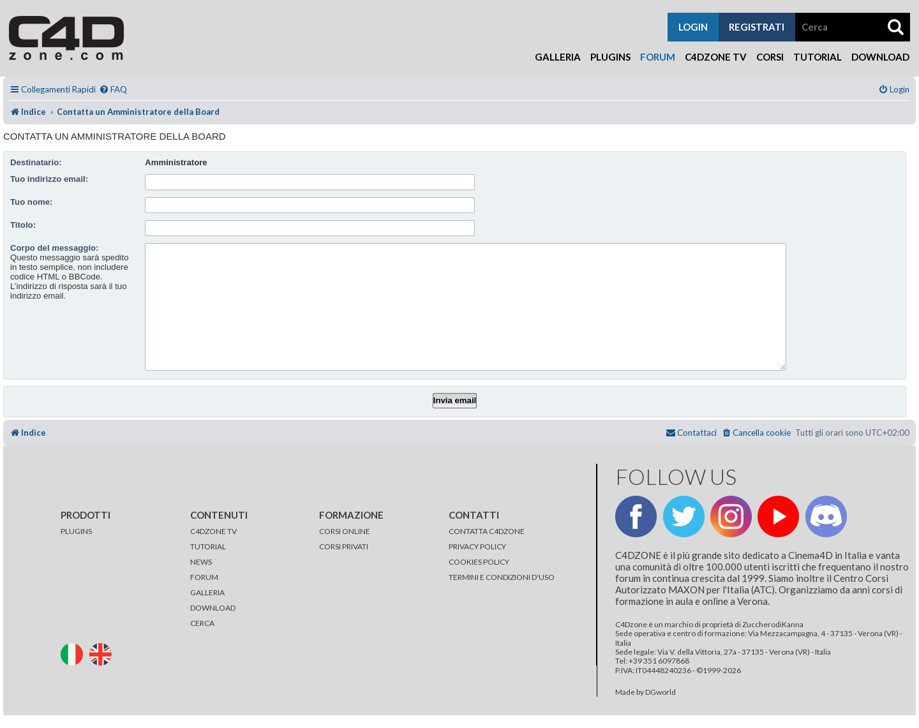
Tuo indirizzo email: (49, 179)
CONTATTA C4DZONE (487, 531)
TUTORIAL (208, 546)
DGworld (660, 692)
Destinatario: (36, 162)
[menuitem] (113, 89)
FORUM (204, 577)
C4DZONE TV (213, 531)
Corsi (770, 56)
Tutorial (817, 56)
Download (880, 56)
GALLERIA (207, 592)
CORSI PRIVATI (343, 546)
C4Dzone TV (716, 56)
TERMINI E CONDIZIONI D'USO (502, 577)
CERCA (202, 623)
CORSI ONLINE (344, 531)
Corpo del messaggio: (54, 248)
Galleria (558, 56)
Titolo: (23, 225)
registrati (756, 27)
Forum (657, 56)
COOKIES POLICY (479, 562)
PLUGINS (76, 531)
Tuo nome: (31, 202)
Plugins (610, 56)
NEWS (201, 562)
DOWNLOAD (212, 608)
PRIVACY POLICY (477, 546)
